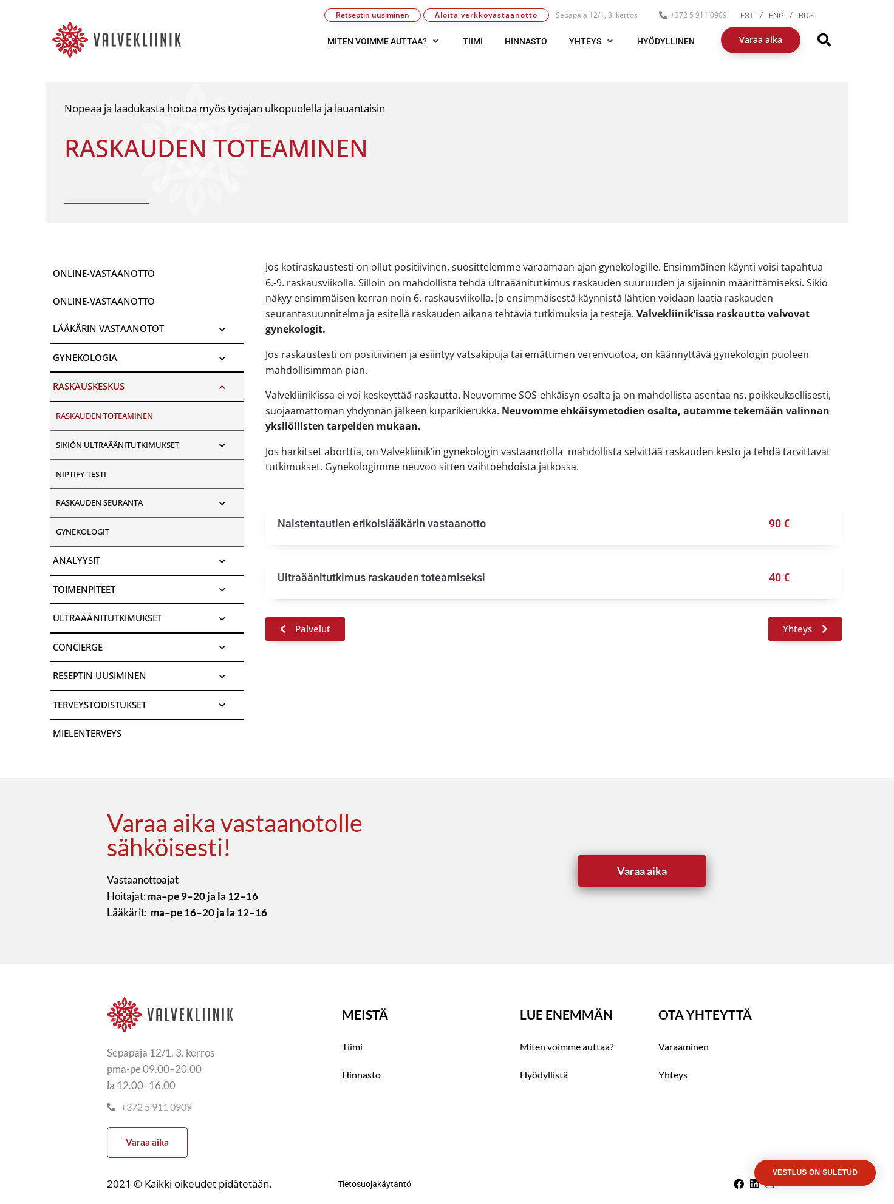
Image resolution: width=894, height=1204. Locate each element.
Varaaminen (683, 1046)
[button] (384, 41)
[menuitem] (754, 15)
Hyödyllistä (544, 1074)
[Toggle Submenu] (223, 329)
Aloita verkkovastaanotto (486, 15)
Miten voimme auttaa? (566, 1046)
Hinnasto (361, 1074)
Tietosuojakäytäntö (374, 1184)
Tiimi (352, 1046)
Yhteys (673, 1074)
